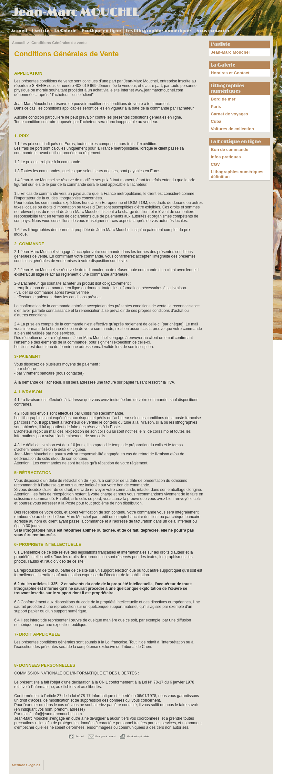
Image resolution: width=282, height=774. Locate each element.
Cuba (215, 116)
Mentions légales (25, 764)
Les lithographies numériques (159, 30)
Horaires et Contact (229, 71)
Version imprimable (142, 735)
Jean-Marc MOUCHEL (75, 12)
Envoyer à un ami (98, 735)
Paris (215, 103)
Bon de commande (228, 142)
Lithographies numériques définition (235, 163)
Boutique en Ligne (101, 30)
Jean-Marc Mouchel (229, 51)
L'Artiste (40, 30)
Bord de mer (222, 96)
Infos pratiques (224, 148)
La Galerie (65, 30)
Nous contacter (213, 30)
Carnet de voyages (228, 109)
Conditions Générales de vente (57, 42)
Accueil (19, 30)
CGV (215, 155)
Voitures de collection (231, 122)
